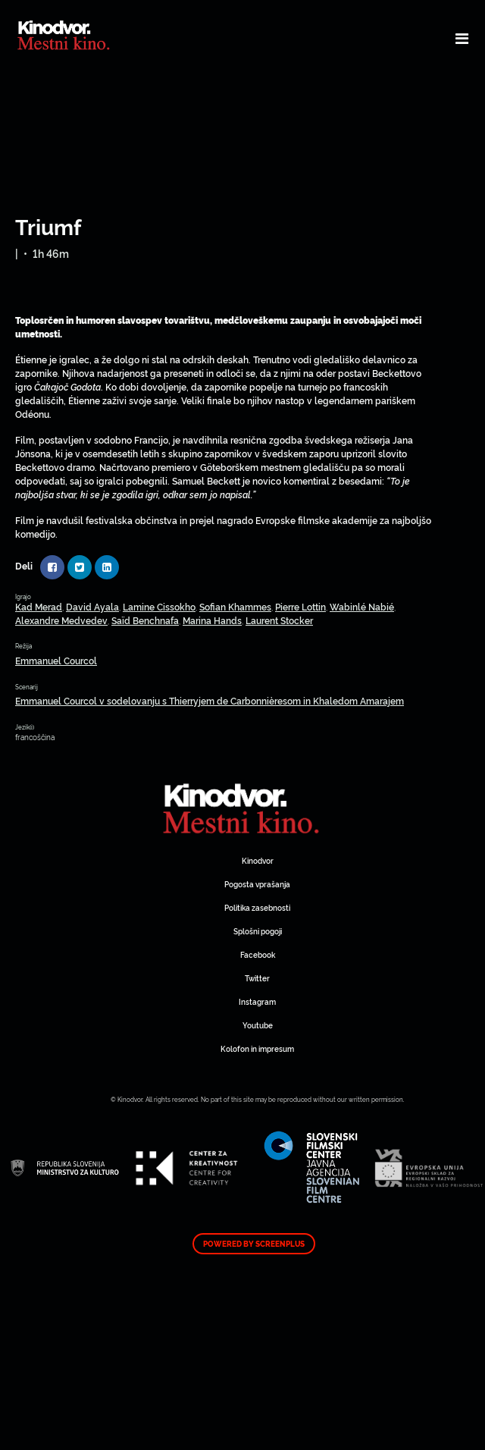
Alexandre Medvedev (61, 620)
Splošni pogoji (257, 931)
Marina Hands (212, 620)
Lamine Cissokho (159, 606)
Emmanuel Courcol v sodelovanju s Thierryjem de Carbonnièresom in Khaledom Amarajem (209, 700)
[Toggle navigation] (461, 38)
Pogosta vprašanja (257, 884)
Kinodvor (258, 860)
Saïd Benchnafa (145, 620)
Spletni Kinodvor (242, 807)
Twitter (257, 978)
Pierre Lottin (300, 606)
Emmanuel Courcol (56, 660)
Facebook (257, 954)
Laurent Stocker (279, 620)
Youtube (257, 1025)
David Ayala (92, 606)
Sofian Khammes (235, 606)
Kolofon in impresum (257, 1048)
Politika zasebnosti (257, 907)
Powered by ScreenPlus (254, 1243)
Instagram (257, 1001)
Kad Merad (38, 606)
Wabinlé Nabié (362, 606)
